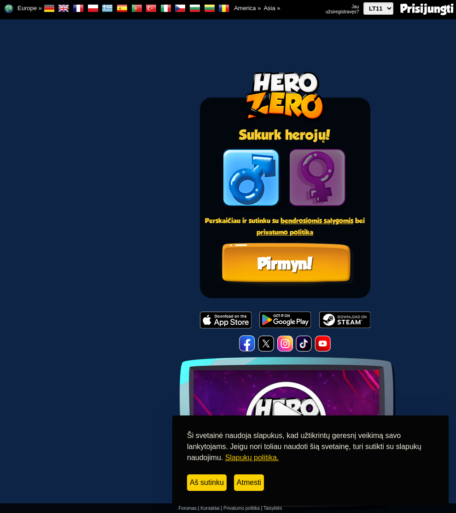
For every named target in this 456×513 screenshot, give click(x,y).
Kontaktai (210, 508)
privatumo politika (285, 232)
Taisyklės (272, 508)
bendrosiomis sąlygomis (317, 221)
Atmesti (249, 482)
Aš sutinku (207, 482)
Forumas (188, 508)
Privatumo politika (241, 508)
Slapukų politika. (252, 457)
